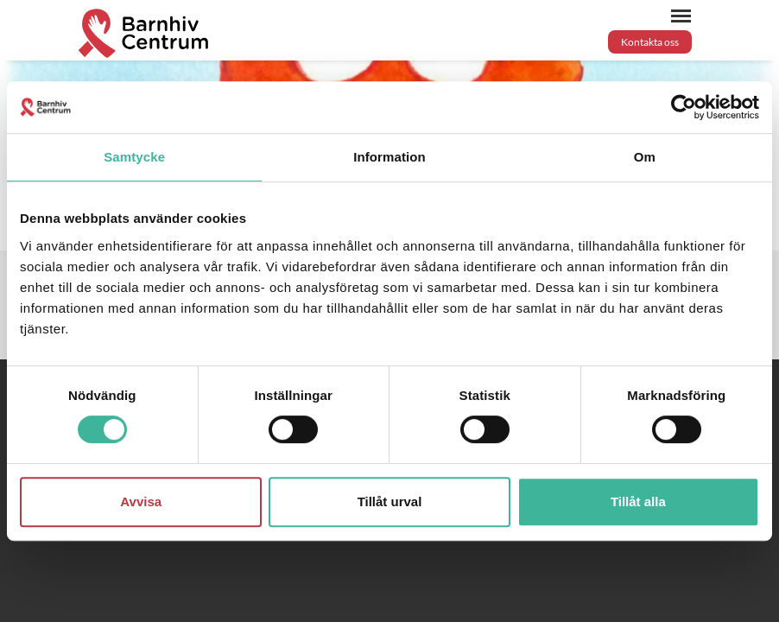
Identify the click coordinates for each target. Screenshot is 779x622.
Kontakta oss (650, 41)
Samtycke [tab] (134, 156)
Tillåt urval (390, 501)
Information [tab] (389, 156)
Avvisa (141, 501)
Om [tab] (645, 156)
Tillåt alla (638, 501)
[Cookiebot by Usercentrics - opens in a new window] (683, 107)
